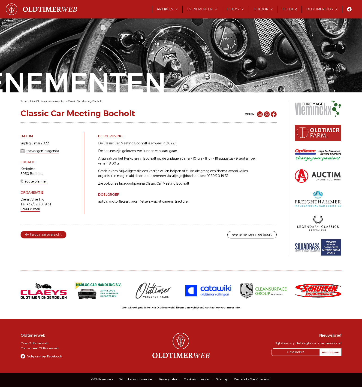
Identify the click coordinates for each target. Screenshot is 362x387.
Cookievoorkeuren (197, 379)
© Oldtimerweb (102, 379)
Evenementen (200, 9)
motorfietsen (119, 201)
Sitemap (222, 379)
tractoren (182, 201)
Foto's (233, 9)
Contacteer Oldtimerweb (39, 348)
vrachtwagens (162, 201)
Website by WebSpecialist (252, 379)
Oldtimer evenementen (50, 101)
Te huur (289, 9)
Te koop (260, 9)
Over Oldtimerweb (34, 343)
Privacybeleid (168, 379)
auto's (103, 201)
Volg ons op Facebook (44, 356)
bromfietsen (140, 201)
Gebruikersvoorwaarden (136, 379)
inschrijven (330, 352)
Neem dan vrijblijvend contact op (198, 307)
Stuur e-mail (30, 209)
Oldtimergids (319, 9)
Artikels (165, 9)
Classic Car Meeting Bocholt (85, 101)
